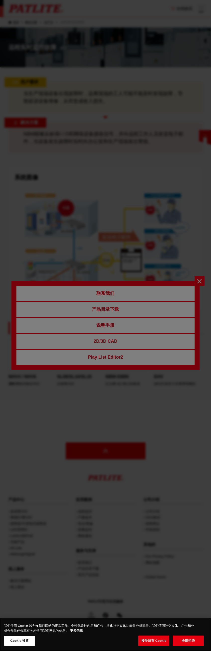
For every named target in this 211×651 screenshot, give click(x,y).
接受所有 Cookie (153, 645)
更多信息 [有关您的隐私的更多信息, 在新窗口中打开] (76, 635)
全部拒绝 (188, 645)
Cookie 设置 (19, 645)
